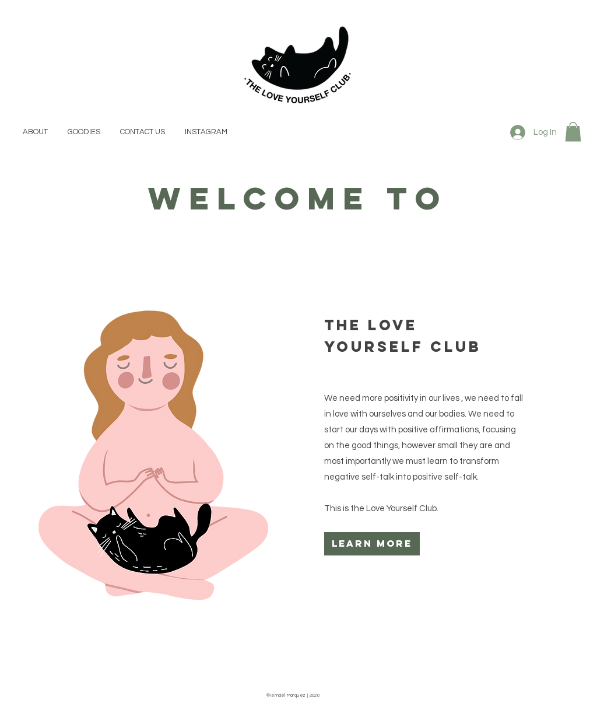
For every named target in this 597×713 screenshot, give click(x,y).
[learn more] (372, 543)
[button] (573, 131)
